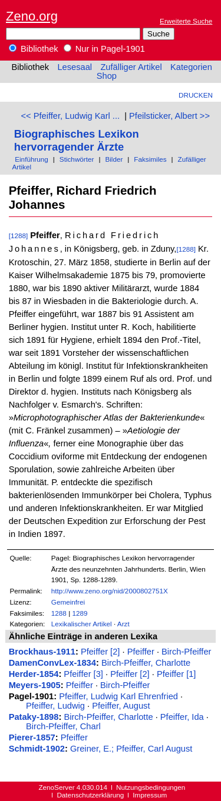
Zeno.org (32, 16)
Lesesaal (74, 67)
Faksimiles (150, 159)
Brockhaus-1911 (42, 651)
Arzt (123, 624)
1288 (59, 613)
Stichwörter (77, 159)
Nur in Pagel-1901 (104, 49)
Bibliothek (33, 49)
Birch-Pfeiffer (186, 651)
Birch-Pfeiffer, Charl (63, 726)
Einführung (31, 159)
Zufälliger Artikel (130, 67)
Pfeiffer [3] (83, 674)
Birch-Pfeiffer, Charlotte (145, 663)
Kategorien (191, 67)
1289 (79, 613)
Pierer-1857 (32, 737)
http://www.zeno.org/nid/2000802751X (109, 591)
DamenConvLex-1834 (52, 663)
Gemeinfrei (68, 602)
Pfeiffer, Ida (182, 717)
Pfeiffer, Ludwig (55, 705)
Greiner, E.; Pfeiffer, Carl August (131, 748)
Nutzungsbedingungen (150, 787)
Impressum (150, 795)
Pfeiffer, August (121, 705)
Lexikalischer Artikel (81, 624)
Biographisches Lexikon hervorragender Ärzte (76, 140)
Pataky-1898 (34, 717)
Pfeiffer (140, 651)
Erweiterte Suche (186, 21)
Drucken (196, 95)
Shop (107, 76)
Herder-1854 (34, 674)
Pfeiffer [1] (176, 674)
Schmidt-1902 (37, 748)
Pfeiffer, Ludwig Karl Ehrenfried (118, 696)
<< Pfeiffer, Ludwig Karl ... (70, 116)
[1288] (18, 235)
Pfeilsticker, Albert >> (169, 116)
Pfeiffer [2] (100, 651)
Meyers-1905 (35, 685)
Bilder (114, 159)
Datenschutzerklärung (90, 795)
